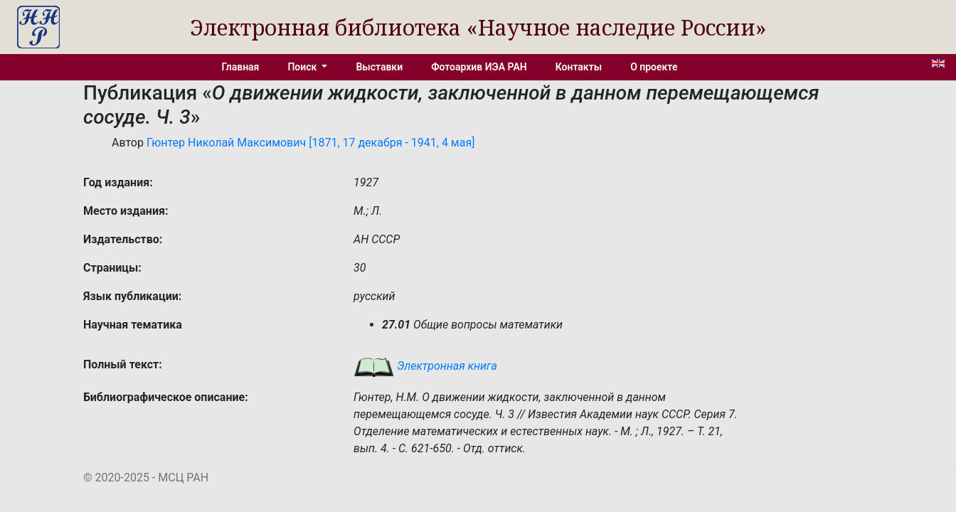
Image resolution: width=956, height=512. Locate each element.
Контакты (579, 67)
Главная (241, 67)
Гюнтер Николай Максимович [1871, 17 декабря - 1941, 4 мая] (311, 142)
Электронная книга (425, 366)
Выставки (379, 67)
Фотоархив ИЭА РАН (479, 67)
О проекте (653, 67)
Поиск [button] (303, 67)
